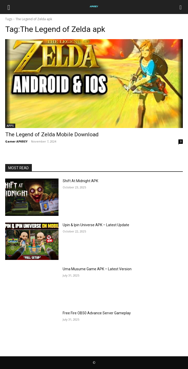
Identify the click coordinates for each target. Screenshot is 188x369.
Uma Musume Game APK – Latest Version (97, 269)
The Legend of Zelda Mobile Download (52, 134)
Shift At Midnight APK (80, 181)
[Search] (180, 7)
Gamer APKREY (16, 141)
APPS (10, 125)
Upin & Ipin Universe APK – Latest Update (96, 225)
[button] (9, 7)
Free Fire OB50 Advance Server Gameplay (97, 313)
